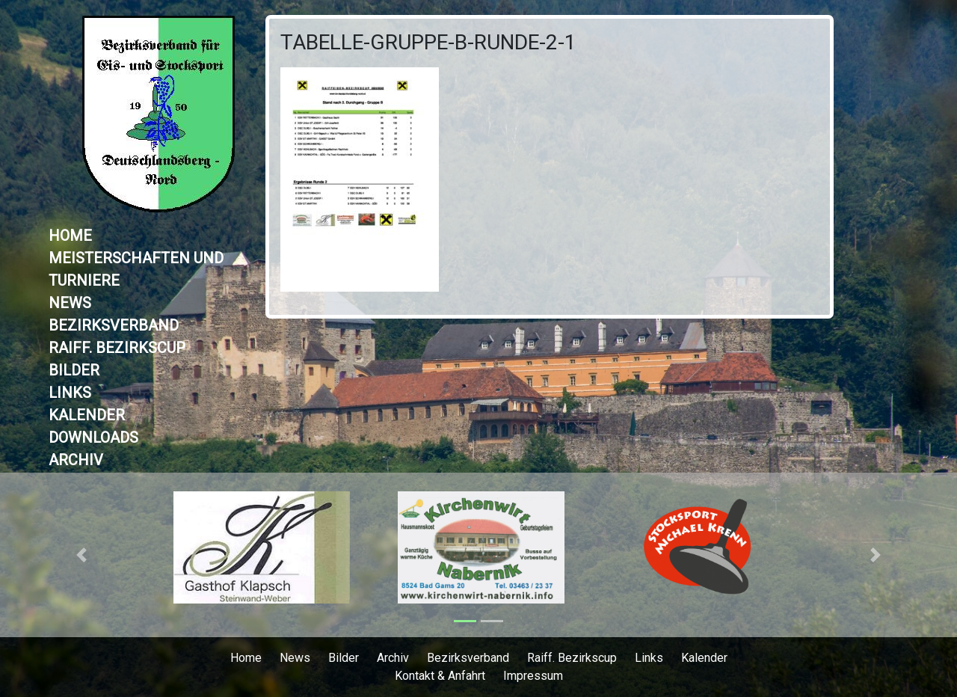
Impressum (533, 676)
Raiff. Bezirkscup (117, 348)
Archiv (76, 460)
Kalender (87, 415)
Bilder (74, 370)
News (70, 303)
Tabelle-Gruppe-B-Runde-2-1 (428, 42)
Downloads (93, 437)
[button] (81, 555)
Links (70, 393)
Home (70, 236)
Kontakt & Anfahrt (440, 676)
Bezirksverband (114, 325)
